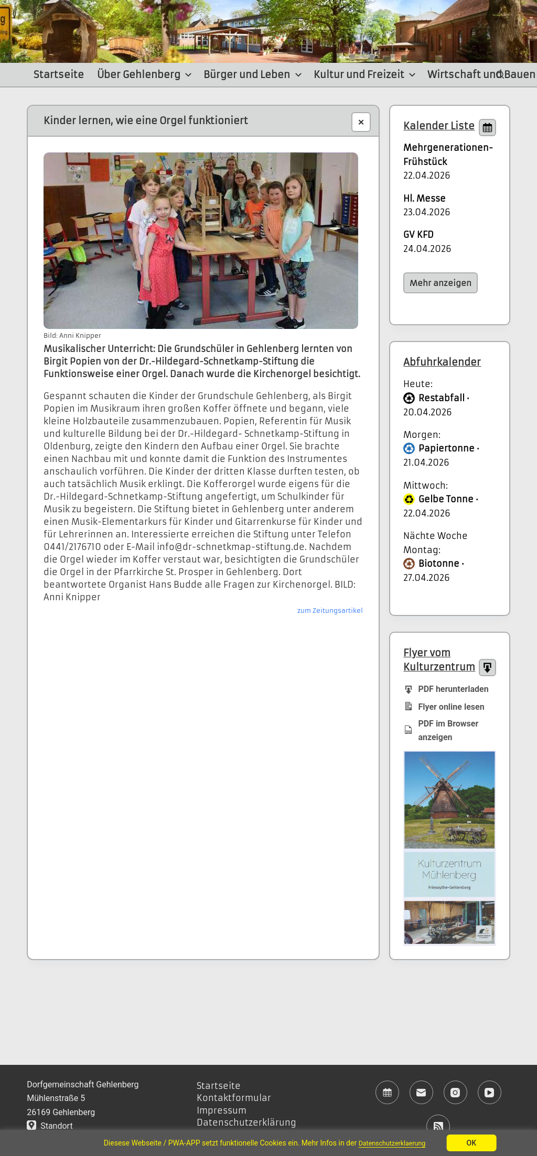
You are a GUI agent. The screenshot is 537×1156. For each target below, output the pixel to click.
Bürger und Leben (254, 75)
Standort (49, 1126)
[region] (268, 1143)
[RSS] (438, 1126)
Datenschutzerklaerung (392, 1143)
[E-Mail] (421, 1092)
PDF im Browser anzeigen (440, 730)
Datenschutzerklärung (246, 1122)
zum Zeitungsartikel (330, 610)
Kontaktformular (234, 1098)
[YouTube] (489, 1092)
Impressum (221, 1110)
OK (476, 1143)
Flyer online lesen (443, 706)
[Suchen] (500, 75)
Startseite (59, 75)
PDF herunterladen (445, 688)
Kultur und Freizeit (366, 75)
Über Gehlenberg (146, 75)
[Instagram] (455, 1092)
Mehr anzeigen (440, 283)
